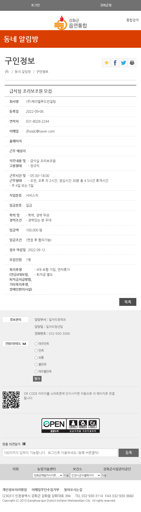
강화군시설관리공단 (117, 469)
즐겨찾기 (106, 63)
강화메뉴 (7, 23)
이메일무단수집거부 (45, 490)
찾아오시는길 (73, 490)
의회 (15, 469)
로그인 (35, 5)
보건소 (77, 469)
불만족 (42, 364)
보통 (41, 357)
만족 (41, 350)
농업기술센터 (46, 469)
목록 (127, 302)
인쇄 (132, 63)
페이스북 (115, 63)
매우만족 (43, 343)
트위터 (123, 63)
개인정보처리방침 (14, 490)
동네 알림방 (21, 39)
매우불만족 (44, 371)
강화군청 (106, 5)
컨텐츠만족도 (15, 343)
